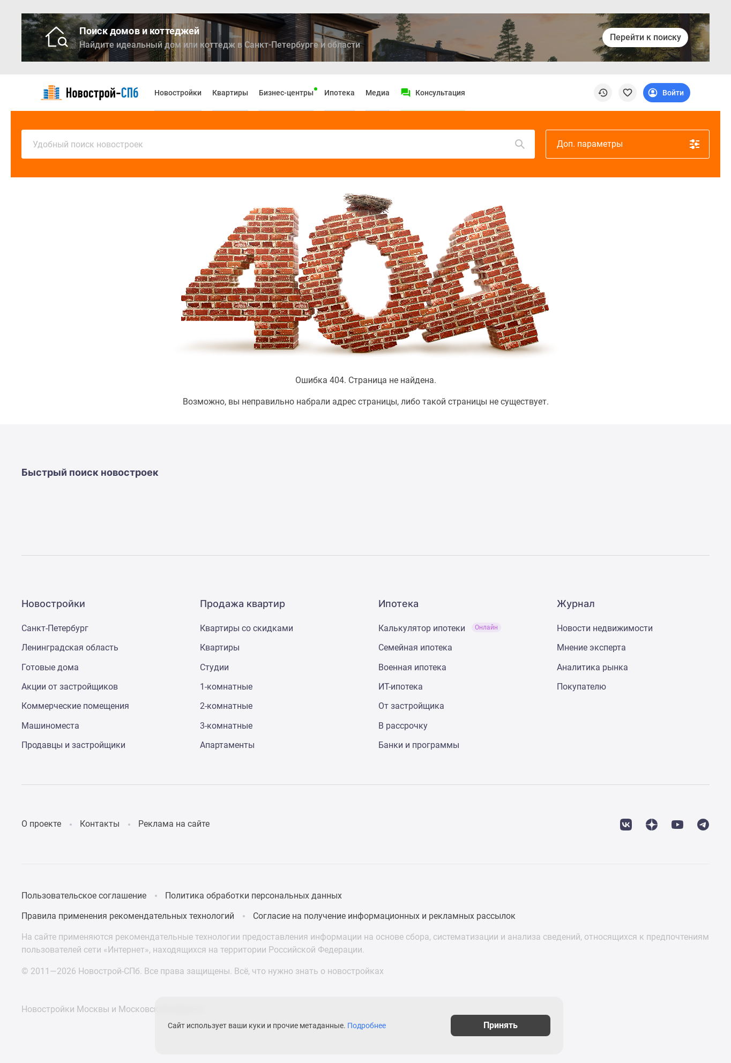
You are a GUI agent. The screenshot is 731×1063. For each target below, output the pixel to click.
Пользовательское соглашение (83, 895)
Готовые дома (50, 667)
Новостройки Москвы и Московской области (112, 1009)
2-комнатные (226, 706)
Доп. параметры (629, 144)
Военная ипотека (412, 667)
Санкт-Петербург (54, 628)
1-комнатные (226, 687)
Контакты (100, 824)
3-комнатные (226, 726)
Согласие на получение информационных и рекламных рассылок (384, 916)
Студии (214, 667)
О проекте (41, 824)
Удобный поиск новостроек (279, 144)
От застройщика (411, 706)
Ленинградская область (69, 647)
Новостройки (178, 92)
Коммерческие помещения (75, 706)
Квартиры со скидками (246, 628)
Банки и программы (418, 745)
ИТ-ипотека (400, 687)
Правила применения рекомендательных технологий (127, 916)
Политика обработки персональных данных (253, 895)
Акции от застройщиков (69, 687)
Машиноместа (50, 726)
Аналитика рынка (592, 667)
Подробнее (371, 1025)
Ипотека (339, 92)
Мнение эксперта (591, 647)
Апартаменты (227, 745)
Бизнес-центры (286, 92)
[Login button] (666, 92)
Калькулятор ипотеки (439, 628)
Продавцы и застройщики (73, 745)
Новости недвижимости (605, 628)
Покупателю (581, 687)
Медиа (378, 92)
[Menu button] (432, 92)
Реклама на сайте (174, 824)
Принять (509, 1025)
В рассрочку (403, 726)
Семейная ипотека (415, 647)
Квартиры (230, 92)
